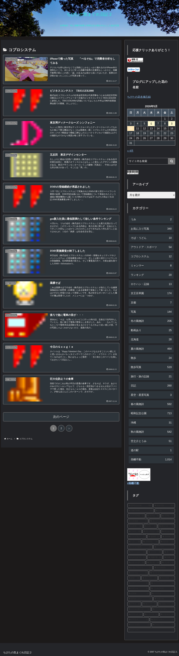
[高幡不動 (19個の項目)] (154, 557)
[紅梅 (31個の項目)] (150, 526)
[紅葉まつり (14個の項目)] (166, 604)
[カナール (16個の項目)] (137, 573)
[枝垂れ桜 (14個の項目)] (164, 599)
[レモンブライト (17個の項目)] (140, 567)
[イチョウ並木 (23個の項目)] (140, 547)
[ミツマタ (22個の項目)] (164, 547)
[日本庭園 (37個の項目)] (137, 521)
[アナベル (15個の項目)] (163, 593)
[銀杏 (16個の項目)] (134, 578)
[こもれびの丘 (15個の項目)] (162, 588)
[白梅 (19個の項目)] (169, 557)
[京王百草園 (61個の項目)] (136, 516)
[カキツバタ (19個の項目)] (136, 562)
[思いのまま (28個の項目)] (151, 531)
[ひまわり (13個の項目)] (167, 614)
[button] (171, 161)
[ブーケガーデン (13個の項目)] (163, 609)
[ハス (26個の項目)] (134, 541)
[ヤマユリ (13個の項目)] (138, 619)
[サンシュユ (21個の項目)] (136, 552)
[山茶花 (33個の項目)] (135, 526)
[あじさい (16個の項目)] (149, 578)
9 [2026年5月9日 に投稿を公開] (171, 123)
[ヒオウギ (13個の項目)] (151, 614)
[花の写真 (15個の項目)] (166, 578)
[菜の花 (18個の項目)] (153, 562)
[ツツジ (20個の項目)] (154, 552)
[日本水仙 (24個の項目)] (150, 541)
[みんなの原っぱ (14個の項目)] (139, 609)
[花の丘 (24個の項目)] (167, 541)
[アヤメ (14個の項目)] (134, 604)
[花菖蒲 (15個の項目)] (138, 593)
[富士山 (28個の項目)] (168, 531)
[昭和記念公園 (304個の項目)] (140, 505)
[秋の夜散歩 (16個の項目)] (164, 567)
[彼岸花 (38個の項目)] (153, 516)
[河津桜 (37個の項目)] (168, 516)
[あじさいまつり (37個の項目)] (162, 521)
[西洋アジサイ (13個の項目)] (162, 619)
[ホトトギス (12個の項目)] (139, 624)
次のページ (61, 417)
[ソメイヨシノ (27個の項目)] (136, 536)
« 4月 (130, 150)
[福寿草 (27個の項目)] (154, 536)
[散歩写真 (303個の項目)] (164, 505)
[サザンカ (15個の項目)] (138, 588)
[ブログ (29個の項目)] (134, 531)
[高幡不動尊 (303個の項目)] (140, 510)
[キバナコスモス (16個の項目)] (162, 573)
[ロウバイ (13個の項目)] (135, 614)
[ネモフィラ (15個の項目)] (138, 583)
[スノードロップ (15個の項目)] (162, 583)
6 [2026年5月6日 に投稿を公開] (151, 123)
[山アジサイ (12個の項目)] (151, 630)
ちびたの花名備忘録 (139, 96)
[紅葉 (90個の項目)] (165, 510)
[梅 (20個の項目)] (169, 552)
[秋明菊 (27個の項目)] (168, 536)
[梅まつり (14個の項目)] (149, 604)
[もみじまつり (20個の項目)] (136, 557)
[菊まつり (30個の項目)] (166, 526)
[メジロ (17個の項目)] (168, 562)
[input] (151, 161)
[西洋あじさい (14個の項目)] (140, 599)
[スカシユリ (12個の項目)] (163, 624)
